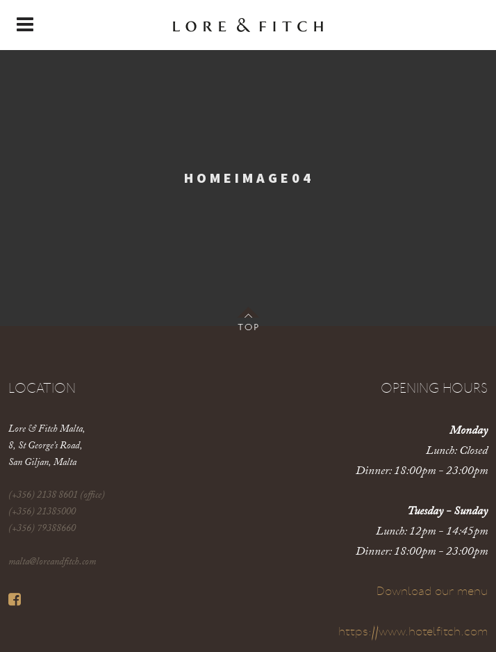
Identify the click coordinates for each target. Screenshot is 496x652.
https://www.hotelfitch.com (413, 632)
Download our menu (432, 592)
